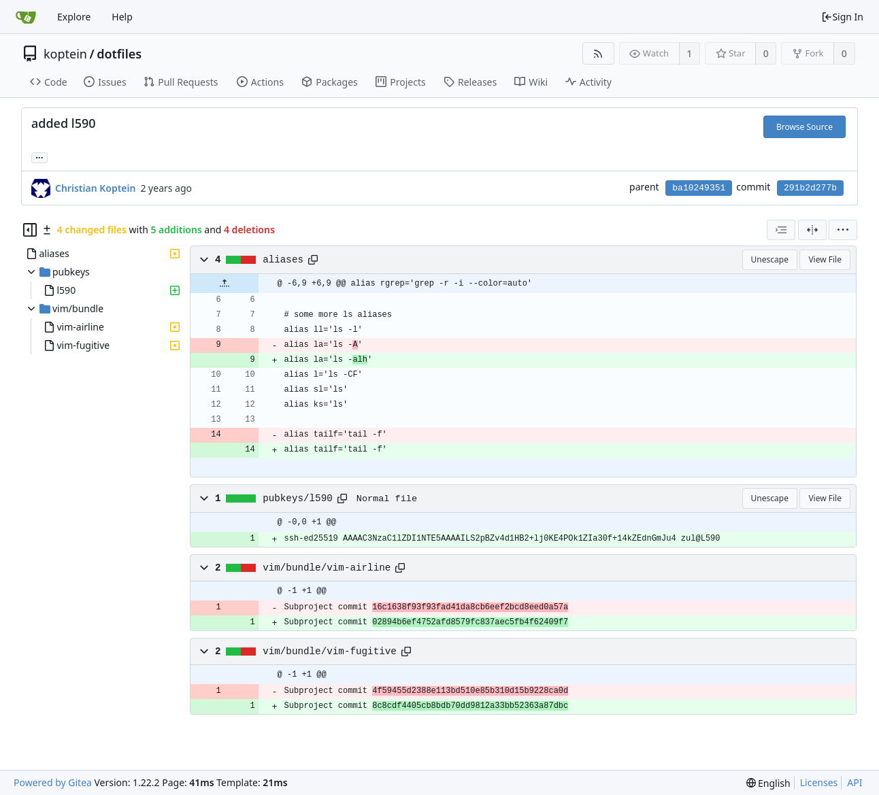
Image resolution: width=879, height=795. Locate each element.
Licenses (819, 782)
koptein (65, 54)
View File (825, 259)
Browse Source (804, 127)
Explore (73, 16)
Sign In (842, 16)
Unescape (770, 259)
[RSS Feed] (598, 53)
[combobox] (781, 230)
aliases (283, 259)
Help (122, 16)
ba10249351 (698, 188)
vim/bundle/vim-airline (327, 567)
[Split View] (812, 230)
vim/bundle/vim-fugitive (330, 651)
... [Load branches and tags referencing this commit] (39, 156)
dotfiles (119, 54)
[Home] (26, 17)
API (854, 782)
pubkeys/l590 (298, 498)
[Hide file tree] (30, 230)
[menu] (843, 230)
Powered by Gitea (53, 782)
